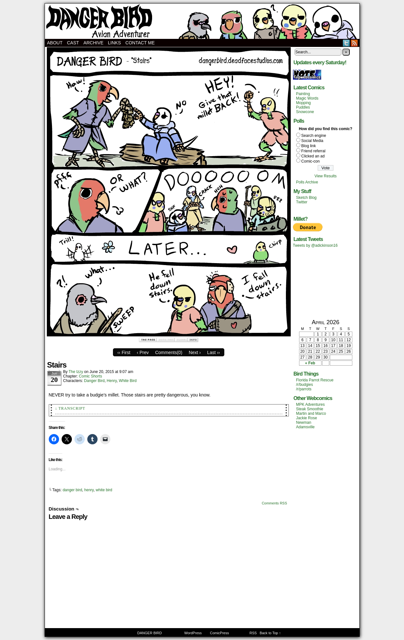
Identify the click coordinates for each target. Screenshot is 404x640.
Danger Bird (94, 380)
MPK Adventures (310, 404)
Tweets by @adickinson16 (315, 245)
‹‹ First (123, 352)
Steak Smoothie (309, 409)
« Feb (310, 363)
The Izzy (76, 371)
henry (89, 490)
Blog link (308, 146)
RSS (354, 43)
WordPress (193, 633)
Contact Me (140, 42)
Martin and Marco (311, 413)
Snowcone (305, 112)
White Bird (127, 380)
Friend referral (313, 151)
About (55, 42)
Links (114, 42)
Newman (303, 422)
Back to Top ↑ (270, 633)
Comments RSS (274, 503)
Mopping (303, 103)
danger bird (72, 490)
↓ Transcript (70, 408)
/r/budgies (304, 384)
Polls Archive (307, 182)
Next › (195, 352)
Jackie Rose (306, 418)
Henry (112, 380)
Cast (73, 42)
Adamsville (305, 427)
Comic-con (310, 161)
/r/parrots (304, 389)
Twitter (346, 43)
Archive (93, 42)
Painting (303, 94)
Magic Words (307, 98)
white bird (104, 490)
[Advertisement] (325, 283)
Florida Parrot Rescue (315, 380)
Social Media (312, 140)
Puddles (303, 107)
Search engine (313, 135)
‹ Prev (143, 352)
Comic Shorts (90, 376)
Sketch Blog (306, 197)
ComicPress (219, 633)
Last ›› (213, 352)
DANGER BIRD (202, 21)
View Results (325, 176)
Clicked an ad (313, 156)
